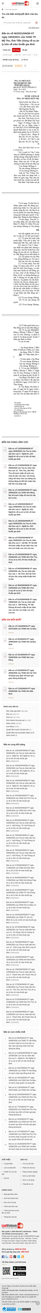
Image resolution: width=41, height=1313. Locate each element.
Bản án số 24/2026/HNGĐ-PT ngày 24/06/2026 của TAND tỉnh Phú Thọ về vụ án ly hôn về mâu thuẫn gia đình (22, 1098)
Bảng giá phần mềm (11, 1194)
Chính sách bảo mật (11, 1206)
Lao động (10, 726)
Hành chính (10, 723)
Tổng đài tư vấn (28, 1184)
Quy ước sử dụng (10, 1202)
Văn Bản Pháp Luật (8, 1302)
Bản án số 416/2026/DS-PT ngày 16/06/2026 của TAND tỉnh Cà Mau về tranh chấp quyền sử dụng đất (22, 1080)
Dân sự (9, 714)
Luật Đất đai (35, 1302)
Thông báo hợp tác (10, 1217)
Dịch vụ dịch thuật (29, 1176)
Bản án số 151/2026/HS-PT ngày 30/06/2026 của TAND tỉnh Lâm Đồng (22, 657)
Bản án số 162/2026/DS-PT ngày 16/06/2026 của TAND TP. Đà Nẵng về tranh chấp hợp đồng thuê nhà (22, 1070)
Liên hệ (6, 1178)
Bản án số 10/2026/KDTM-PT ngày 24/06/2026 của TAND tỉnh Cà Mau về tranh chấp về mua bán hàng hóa (23, 1146)
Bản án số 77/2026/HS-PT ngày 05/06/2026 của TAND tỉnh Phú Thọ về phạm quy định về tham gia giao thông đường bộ (22, 1111)
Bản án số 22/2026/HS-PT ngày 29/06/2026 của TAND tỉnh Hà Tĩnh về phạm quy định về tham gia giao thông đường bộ (22, 1123)
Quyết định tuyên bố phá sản (17, 730)
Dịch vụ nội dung (28, 1180)
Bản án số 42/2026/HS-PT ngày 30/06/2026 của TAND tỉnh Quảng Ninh (22, 641)
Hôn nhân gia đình (13, 711)
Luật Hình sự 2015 (9, 1304)
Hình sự (11, 632)
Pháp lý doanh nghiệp (30, 1172)
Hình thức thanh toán (11, 1198)
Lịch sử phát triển (10, 1168)
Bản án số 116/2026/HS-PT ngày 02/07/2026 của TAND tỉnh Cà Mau (22, 1088)
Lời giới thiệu (8, 1164)
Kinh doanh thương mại (15, 720)
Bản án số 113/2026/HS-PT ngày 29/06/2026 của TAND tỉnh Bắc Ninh (22, 691)
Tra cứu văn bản (28, 1164)
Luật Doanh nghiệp (22, 1302)
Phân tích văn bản (29, 1168)
